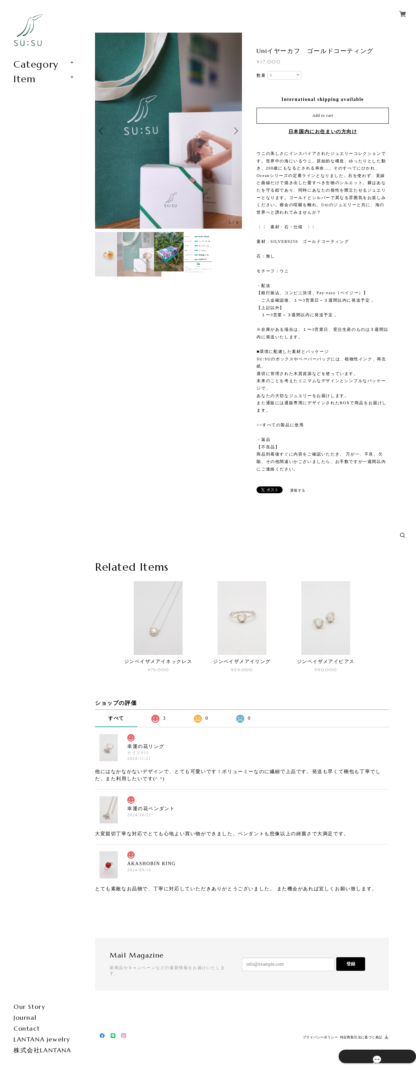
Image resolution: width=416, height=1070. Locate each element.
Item (25, 79)
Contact (27, 1028)
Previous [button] (102, 131)
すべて (116, 718)
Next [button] (235, 131)
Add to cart (322, 115)
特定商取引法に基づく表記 (361, 1037)
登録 (350, 963)
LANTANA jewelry (42, 1039)
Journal (25, 1017)
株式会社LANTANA (42, 1050)
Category (36, 64)
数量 (261, 75)
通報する (298, 490)
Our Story (29, 1007)
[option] (168, 131)
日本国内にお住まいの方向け (322, 131)
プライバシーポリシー (320, 1037)
